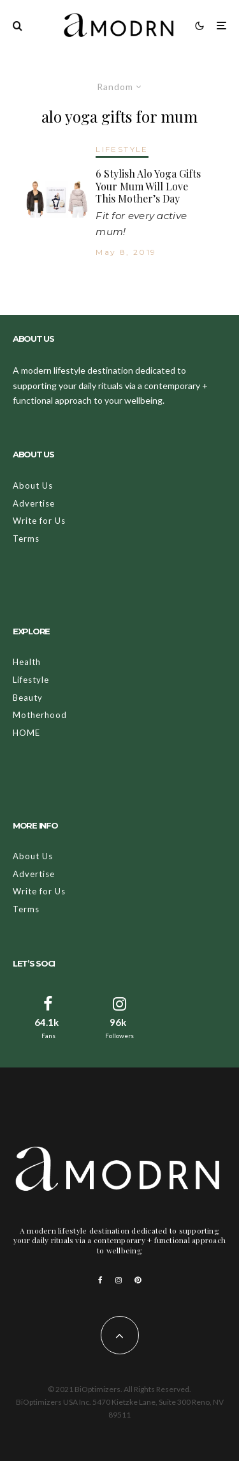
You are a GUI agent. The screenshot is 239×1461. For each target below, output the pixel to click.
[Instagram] (118, 1280)
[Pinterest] (137, 1280)
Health (27, 662)
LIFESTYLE (122, 149)
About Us (33, 485)
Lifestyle (31, 680)
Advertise (34, 503)
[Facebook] (100, 1280)
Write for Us (39, 521)
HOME (26, 733)
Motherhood (40, 715)
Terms (26, 538)
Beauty (28, 697)
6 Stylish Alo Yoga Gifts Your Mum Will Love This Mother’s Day (148, 185)
